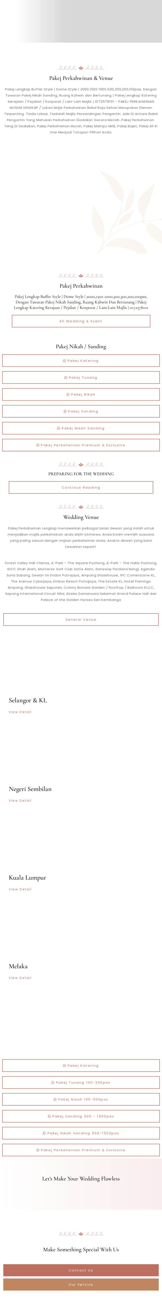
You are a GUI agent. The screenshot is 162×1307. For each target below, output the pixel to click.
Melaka (18, 966)
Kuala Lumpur (27, 877)
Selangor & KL (28, 700)
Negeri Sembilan (30, 789)
